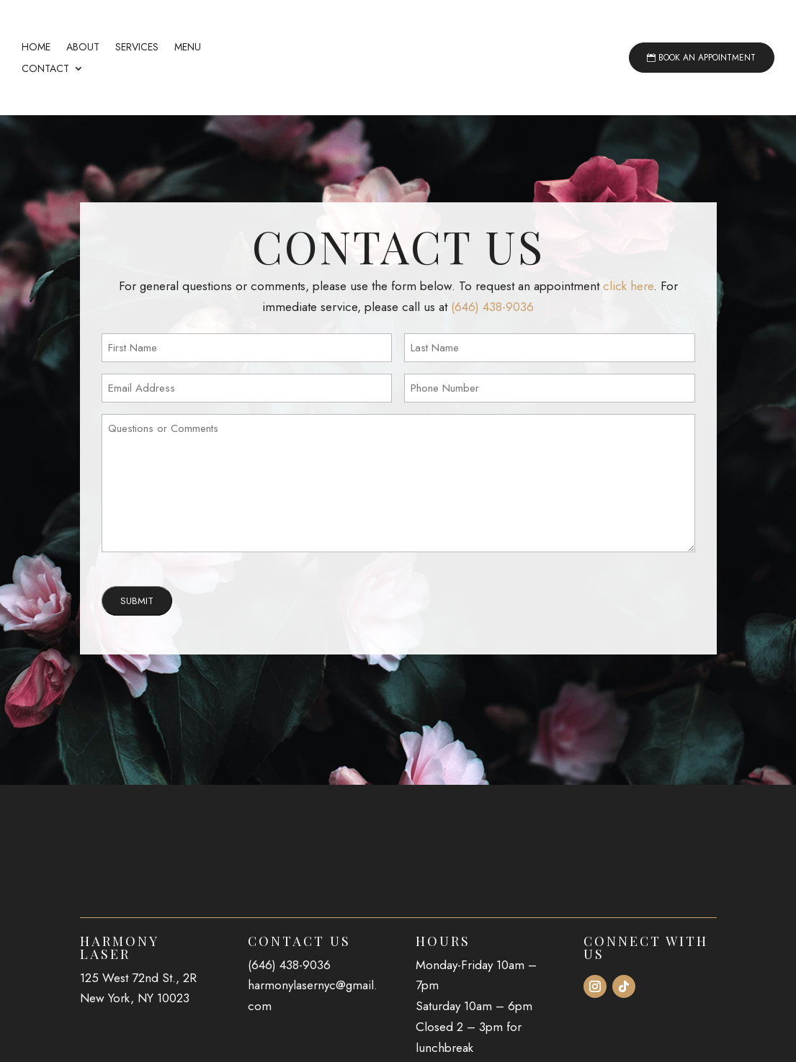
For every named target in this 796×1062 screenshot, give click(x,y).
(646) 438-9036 (492, 350)
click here (628, 329)
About (82, 48)
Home (36, 48)
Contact (45, 69)
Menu (187, 48)
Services (136, 48)
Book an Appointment (707, 57)
